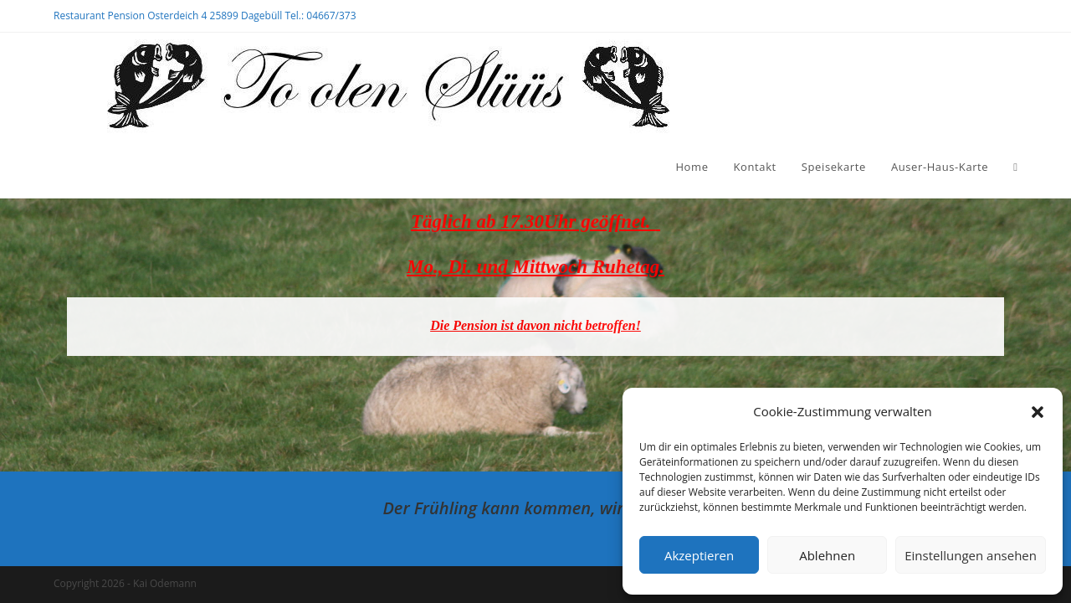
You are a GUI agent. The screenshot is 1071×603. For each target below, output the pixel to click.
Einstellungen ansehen (970, 555)
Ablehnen (827, 555)
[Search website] (1015, 167)
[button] (1037, 412)
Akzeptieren (699, 555)
